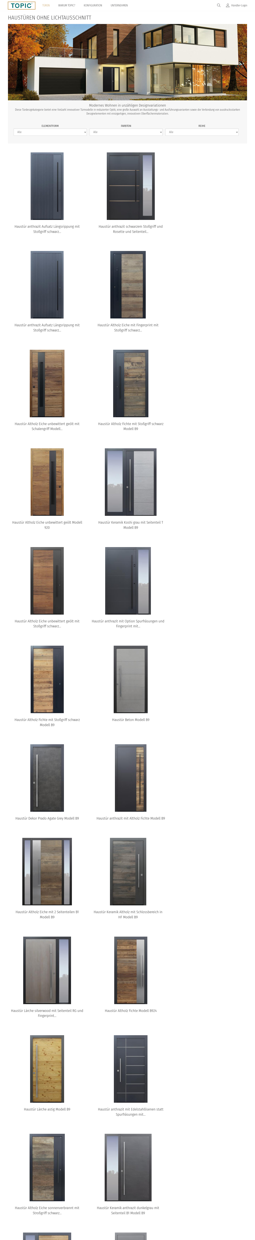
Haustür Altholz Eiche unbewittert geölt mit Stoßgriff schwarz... (209, 426)
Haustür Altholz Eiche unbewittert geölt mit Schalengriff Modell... (127, 328)
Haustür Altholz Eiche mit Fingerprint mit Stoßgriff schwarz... (46, 328)
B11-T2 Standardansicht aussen (119, 1162)
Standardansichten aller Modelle (127, 1177)
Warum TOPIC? (66, 5)
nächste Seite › (134, 939)
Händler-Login (239, 5)
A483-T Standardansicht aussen (69, 1162)
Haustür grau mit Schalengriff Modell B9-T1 (209, 917)
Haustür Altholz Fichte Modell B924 (209, 720)
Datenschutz (100, 1210)
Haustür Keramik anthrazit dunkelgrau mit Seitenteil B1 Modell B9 (46, 920)
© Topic (68, 1210)
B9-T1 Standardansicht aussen (19, 1162)
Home (82, 1210)
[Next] (239, 984)
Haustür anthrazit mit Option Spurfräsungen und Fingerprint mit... (46, 525)
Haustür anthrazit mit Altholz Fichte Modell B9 (127, 621)
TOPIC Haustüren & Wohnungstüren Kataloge (127, 1018)
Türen (46, 5)
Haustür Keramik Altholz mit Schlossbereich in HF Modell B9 (46, 722)
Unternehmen (119, 5)
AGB (116, 1210)
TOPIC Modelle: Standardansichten (127, 1100)
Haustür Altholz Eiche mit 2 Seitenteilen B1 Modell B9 (208, 624)
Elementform (50, 126)
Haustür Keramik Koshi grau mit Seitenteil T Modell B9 (127, 426)
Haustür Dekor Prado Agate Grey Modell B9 (46, 621)
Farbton (126, 126)
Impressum (131, 1210)
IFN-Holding (183, 1210)
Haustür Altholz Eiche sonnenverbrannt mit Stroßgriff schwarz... (209, 821)
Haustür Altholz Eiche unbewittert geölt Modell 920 (46, 426)
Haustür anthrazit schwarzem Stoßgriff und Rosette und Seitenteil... (127, 229)
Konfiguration (93, 5)
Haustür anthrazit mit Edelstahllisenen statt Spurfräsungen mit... (127, 821)
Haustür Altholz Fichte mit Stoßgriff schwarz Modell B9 (209, 328)
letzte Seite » (155, 939)
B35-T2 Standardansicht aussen (219, 1162)
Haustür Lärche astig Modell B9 (46, 818)
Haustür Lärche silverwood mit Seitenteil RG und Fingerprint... (127, 722)
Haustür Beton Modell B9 (209, 522)
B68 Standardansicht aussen (169, 1162)
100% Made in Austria (157, 1210)
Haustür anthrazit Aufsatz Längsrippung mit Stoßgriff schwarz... (46, 229)
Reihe (202, 126)
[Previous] (16, 984)
